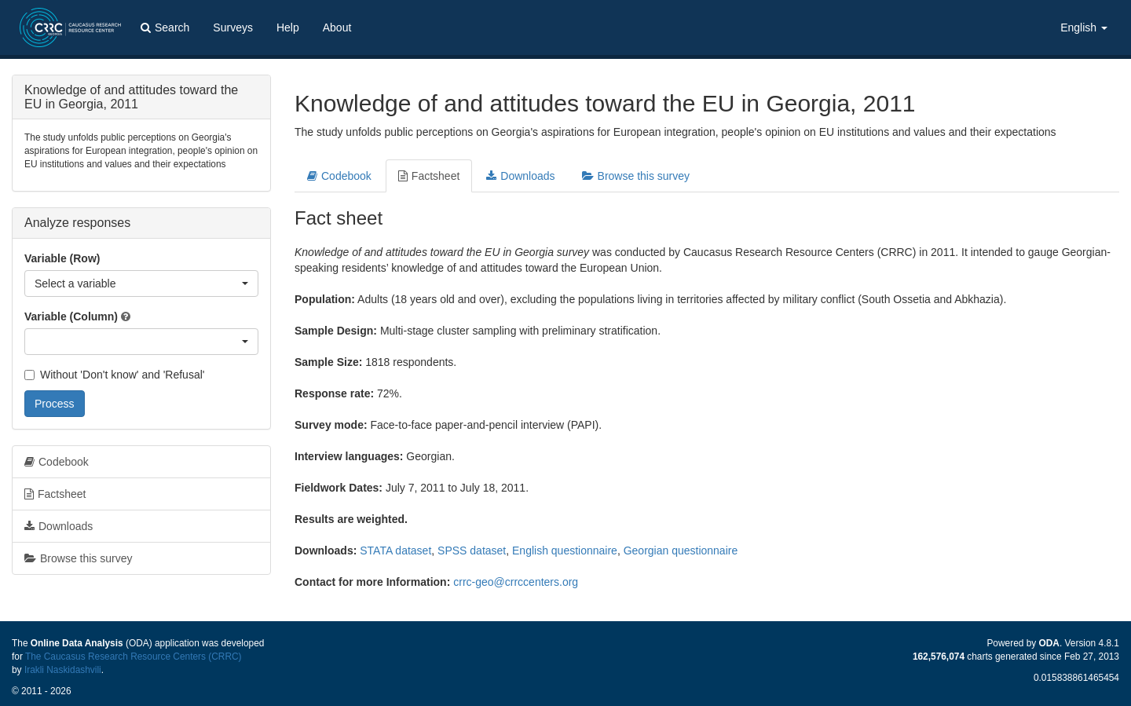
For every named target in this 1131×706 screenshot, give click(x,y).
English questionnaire (564, 550)
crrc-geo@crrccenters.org (515, 582)
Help (287, 27)
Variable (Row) (62, 258)
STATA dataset (395, 550)
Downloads (520, 176)
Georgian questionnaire (681, 550)
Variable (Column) (71, 316)
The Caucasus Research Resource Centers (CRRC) (133, 656)
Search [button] (165, 27)
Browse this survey (636, 176)
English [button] (1083, 27)
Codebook (339, 176)
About (337, 27)
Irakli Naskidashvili (62, 669)
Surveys (233, 27)
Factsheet (428, 176)
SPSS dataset (471, 550)
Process (55, 403)
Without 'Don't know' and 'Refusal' (114, 374)
